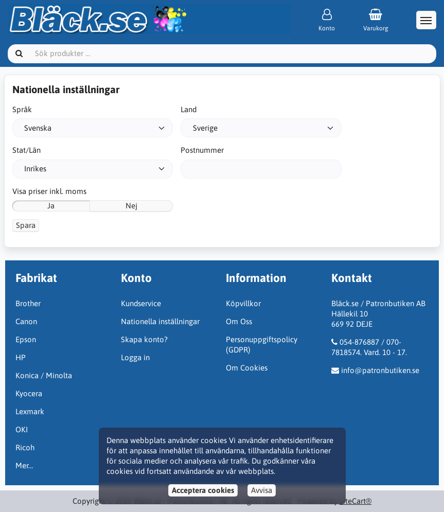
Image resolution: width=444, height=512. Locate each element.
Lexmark (29, 411)
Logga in (135, 357)
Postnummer (202, 150)
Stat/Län (26, 150)
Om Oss (239, 321)
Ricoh (24, 447)
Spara (25, 225)
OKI (21, 429)
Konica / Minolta (43, 375)
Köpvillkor (243, 303)
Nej (131, 205)
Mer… (24, 465)
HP (20, 357)
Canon (26, 321)
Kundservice (141, 303)
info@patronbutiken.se (380, 370)
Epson (25, 339)
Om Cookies (247, 367)
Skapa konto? (144, 339)
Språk (22, 109)
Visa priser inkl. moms (49, 191)
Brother (28, 303)
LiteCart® (355, 501)
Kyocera (28, 393)
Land (189, 109)
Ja (51, 205)
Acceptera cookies (203, 490)
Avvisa (261, 490)
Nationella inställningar (160, 321)
